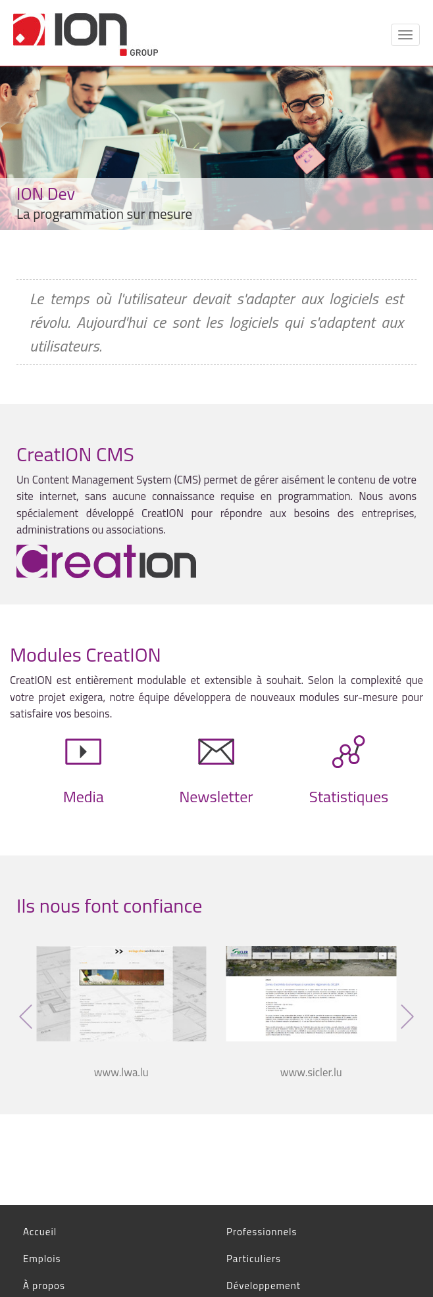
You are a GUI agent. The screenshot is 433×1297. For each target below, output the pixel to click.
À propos (44, 1285)
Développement (263, 1285)
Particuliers (253, 1258)
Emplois (42, 1258)
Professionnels (261, 1231)
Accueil (40, 1231)
